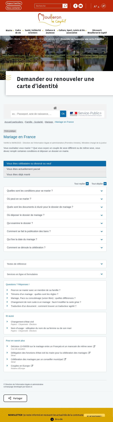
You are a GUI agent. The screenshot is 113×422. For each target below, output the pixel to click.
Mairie (9, 30)
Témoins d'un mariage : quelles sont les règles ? (34, 294)
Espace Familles (14, 3)
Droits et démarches (49, 39)
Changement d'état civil (22, 321)
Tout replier (81, 183)
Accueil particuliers (14, 122)
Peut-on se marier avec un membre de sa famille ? (35, 290)
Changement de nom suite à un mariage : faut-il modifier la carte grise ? (46, 302)
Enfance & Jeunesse (50, 31)
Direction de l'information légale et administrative (24, 384)
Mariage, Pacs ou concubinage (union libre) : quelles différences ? (43, 298)
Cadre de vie (18, 31)
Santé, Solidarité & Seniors (33, 31)
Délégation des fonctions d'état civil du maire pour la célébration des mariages (50, 353)
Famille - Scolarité (34, 122)
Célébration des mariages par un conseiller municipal (38, 359)
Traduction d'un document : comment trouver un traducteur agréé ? (43, 306)
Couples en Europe (22, 365)
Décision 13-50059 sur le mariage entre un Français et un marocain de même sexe (53, 346)
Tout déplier (99, 183)
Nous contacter (13, 8)
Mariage (49, 122)
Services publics (30, 39)
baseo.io (28, 387)
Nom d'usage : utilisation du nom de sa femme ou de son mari (41, 328)
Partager (15, 398)
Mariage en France (64, 122)
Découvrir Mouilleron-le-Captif (97, 31)
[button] (55, 191)
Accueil (9, 39)
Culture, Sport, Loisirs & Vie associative (72, 31)
